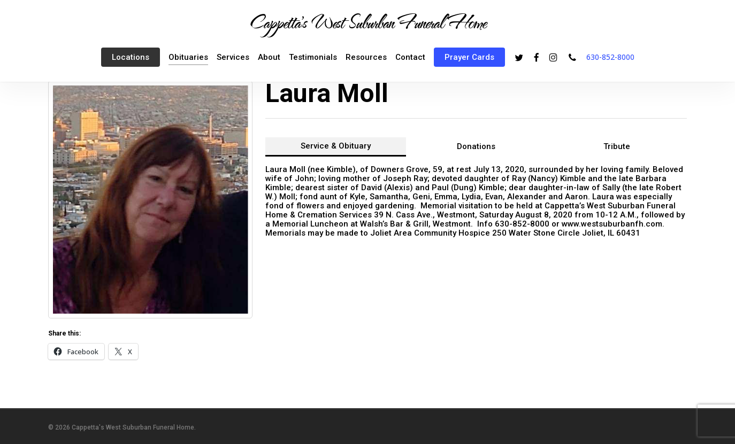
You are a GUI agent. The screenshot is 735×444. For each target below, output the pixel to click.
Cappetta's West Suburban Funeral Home (367, 22)
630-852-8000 (610, 57)
